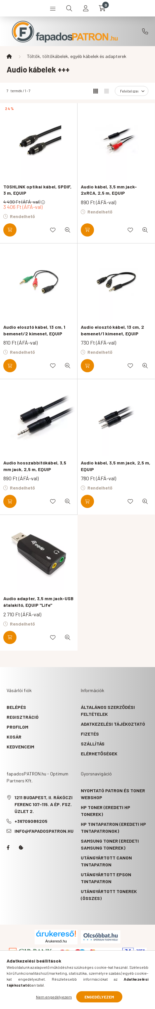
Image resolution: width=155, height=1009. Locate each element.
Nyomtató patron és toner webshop (113, 794)
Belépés (16, 707)
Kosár (14, 737)
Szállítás (93, 743)
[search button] (69, 8)
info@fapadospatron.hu (44, 831)
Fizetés (90, 734)
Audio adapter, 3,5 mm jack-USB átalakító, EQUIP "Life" (38, 602)
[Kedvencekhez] (52, 230)
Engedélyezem (99, 997)
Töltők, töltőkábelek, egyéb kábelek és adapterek (76, 56)
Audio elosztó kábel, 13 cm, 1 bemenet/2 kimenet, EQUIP (34, 330)
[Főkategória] (9, 56)
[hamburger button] (52, 8)
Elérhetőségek (99, 753)
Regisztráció (23, 717)
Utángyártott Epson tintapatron (106, 878)
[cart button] (102, 8)
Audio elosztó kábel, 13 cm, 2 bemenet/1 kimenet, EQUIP (112, 330)
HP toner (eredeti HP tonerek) (105, 810)
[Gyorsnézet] (67, 230)
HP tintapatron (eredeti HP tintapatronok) (113, 827)
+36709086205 (145, 31)
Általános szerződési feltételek (108, 710)
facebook (8, 847)
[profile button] (85, 8)
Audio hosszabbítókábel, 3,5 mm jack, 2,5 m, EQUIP (34, 466)
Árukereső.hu (56, 941)
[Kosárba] (9, 230)
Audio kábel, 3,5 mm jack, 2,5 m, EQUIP (115, 466)
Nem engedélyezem (54, 997)
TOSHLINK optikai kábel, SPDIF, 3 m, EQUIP (37, 190)
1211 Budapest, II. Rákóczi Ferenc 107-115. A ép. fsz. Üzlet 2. (44, 804)
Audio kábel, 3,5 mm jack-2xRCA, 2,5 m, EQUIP (109, 190)
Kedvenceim (20, 746)
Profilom (17, 727)
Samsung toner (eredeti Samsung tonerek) (110, 844)
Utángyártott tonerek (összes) (109, 894)
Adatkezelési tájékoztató (113, 724)
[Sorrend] (131, 91)
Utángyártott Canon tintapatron (106, 861)
